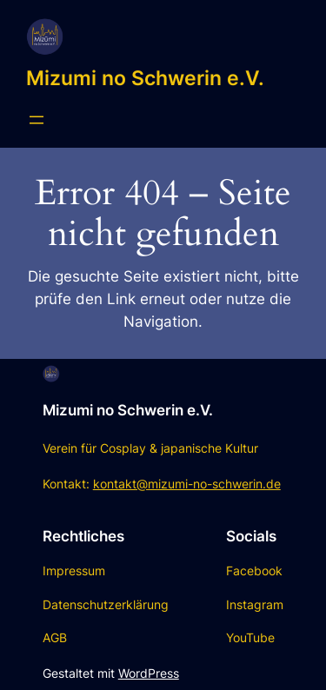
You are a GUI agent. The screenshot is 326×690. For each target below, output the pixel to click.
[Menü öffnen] (36, 119)
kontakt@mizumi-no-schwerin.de (187, 483)
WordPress (148, 673)
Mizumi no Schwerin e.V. (145, 78)
